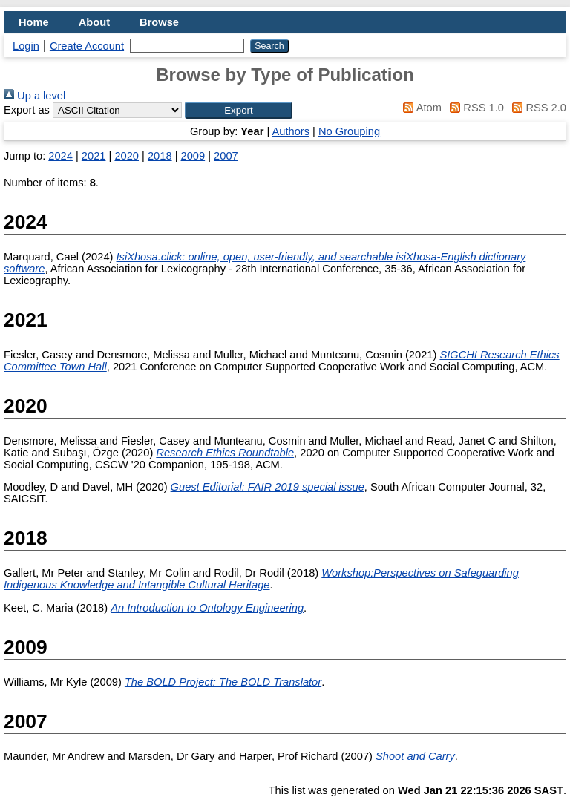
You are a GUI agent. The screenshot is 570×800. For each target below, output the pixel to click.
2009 (193, 156)
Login (26, 46)
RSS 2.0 (536, 108)
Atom (420, 108)
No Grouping (349, 131)
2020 (126, 156)
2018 (160, 156)
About (94, 22)
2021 (94, 156)
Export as (27, 110)
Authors (291, 131)
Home (34, 22)
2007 (226, 156)
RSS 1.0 (474, 108)
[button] (238, 110)
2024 (60, 156)
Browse (159, 22)
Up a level (34, 96)
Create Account (87, 46)
